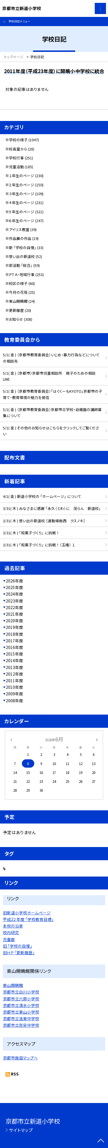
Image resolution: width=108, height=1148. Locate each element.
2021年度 (14, 614)
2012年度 (14, 674)
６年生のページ (21, 220)
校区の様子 (18, 283)
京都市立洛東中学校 (21, 1018)
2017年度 (14, 641)
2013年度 (14, 667)
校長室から (18, 149)
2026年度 (14, 581)
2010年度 (14, 687)
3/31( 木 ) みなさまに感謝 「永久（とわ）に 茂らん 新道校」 (52, 508)
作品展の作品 (20, 238)
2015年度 (14, 654)
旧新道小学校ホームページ (27, 913)
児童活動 (16, 166)
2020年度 (14, 620)
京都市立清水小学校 (21, 1005)
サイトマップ (21, 1130)
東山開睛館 (18, 301)
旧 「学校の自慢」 (17, 946)
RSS (15, 1074)
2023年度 (14, 601)
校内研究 (11, 932)
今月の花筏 (18, 292)
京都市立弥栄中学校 (21, 1025)
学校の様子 (18, 139)
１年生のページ (21, 175)
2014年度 (14, 660)
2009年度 (14, 694)
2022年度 (14, 607)
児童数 (9, 939)
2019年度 (14, 627)
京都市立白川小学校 (21, 992)
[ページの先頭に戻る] (101, 1141)
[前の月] (11, 739)
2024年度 (14, 594)
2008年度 (14, 700)
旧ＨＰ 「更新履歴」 (19, 952)
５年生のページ (21, 211)
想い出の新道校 (22, 256)
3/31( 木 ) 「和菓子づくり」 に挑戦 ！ (31, 532)
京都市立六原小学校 (21, 999)
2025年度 (14, 587)
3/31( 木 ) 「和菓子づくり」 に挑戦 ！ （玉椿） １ (39, 544)
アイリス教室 (19, 229)
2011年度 (14, 680)
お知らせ (16, 319)
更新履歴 (16, 310)
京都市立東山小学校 (21, 1012)
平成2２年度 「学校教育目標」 (28, 919)
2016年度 (14, 647)
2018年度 (14, 634)
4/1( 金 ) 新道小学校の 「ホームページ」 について (42, 496)
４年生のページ (21, 202)
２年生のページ (21, 184)
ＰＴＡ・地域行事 (22, 274)
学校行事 (16, 158)
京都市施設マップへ (20, 1058)
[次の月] (97, 739)
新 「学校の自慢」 (22, 247)
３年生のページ (21, 193)
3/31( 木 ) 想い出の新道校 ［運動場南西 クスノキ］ (44, 520)
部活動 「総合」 (21, 265)
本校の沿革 (13, 926)
